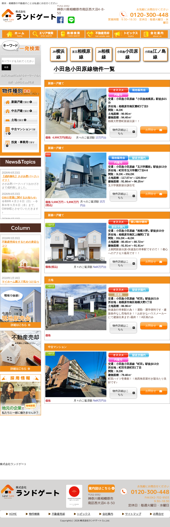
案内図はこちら (100, 488)
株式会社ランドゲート (13, 464)
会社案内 (107, 514)
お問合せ (158, 514)
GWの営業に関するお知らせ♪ (19, 197)
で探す (18, 102)
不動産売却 (58, 514)
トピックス (83, 514)
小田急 (127, 54)
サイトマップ (133, 514)
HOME (13, 514)
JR (58, 54)
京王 (81, 54)
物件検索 (34, 514)
